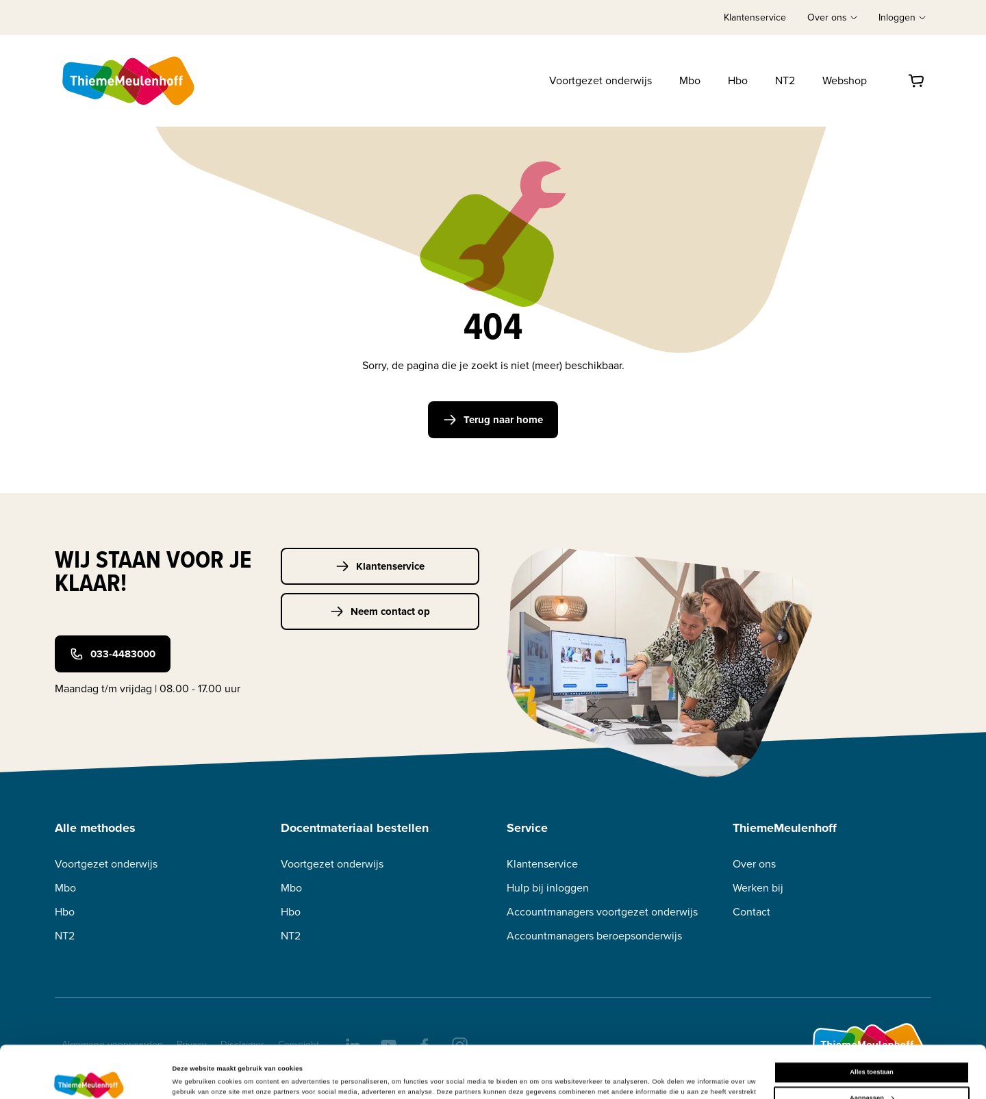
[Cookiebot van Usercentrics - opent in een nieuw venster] (89, 1076)
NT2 (785, 80)
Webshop (844, 80)
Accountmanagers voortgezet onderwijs (602, 912)
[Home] (129, 81)
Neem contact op (380, 611)
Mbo (689, 80)
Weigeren (871, 1071)
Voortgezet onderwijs (600, 80)
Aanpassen (872, 1045)
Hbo (738, 80)
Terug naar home (493, 419)
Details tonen (193, 1074)
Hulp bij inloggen (548, 888)
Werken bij (758, 888)
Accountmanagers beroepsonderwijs (594, 936)
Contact (751, 912)
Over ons (754, 864)
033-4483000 (112, 653)
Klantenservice (755, 17)
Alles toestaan (871, 1020)
